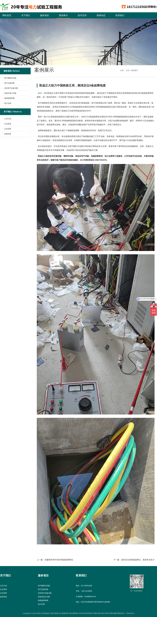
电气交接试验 (9, 83)
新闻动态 (101, 15)
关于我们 (25, 15)
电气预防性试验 (10, 78)
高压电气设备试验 (11, 88)
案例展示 (63, 15)
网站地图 (113, 613)
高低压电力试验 (10, 93)
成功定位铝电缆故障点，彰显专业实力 (138, 560)
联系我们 (120, 15)
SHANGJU (130, 613)
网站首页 (6, 15)
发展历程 (7, 134)
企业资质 (7, 124)
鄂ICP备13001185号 (102, 613)
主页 (127, 70)
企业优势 (7, 129)
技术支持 (82, 15)
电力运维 (7, 103)
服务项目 (44, 15)
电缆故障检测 (9, 98)
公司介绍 (7, 119)
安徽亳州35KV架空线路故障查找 (59, 560)
